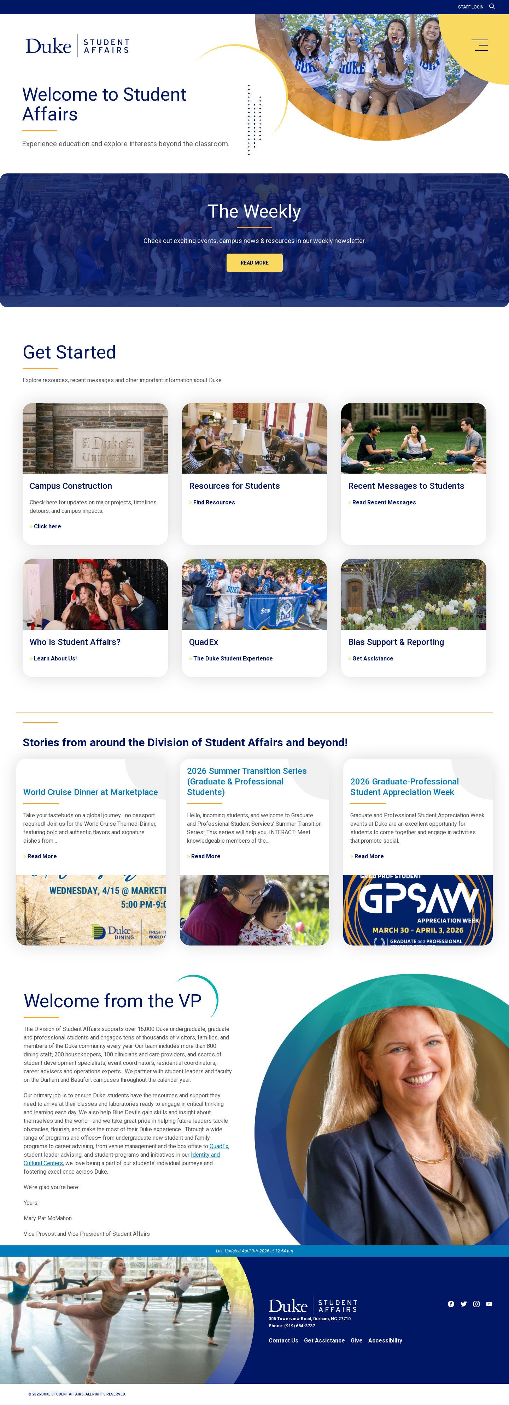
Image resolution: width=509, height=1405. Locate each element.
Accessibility (385, 1340)
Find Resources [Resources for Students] (214, 502)
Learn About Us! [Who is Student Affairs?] (55, 658)
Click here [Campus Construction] (47, 526)
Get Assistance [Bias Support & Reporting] (372, 658)
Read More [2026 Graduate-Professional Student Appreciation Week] (369, 856)
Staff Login (471, 7)
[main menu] (479, 45)
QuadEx (219, 1146)
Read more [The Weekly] (255, 263)
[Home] (77, 46)
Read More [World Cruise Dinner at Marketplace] (42, 856)
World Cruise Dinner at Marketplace (90, 792)
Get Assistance (324, 1340)
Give (357, 1340)
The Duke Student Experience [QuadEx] (233, 658)
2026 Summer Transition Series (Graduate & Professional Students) (247, 781)
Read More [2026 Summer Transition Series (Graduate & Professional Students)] (206, 856)
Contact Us (283, 1340)
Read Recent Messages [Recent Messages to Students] (384, 502)
